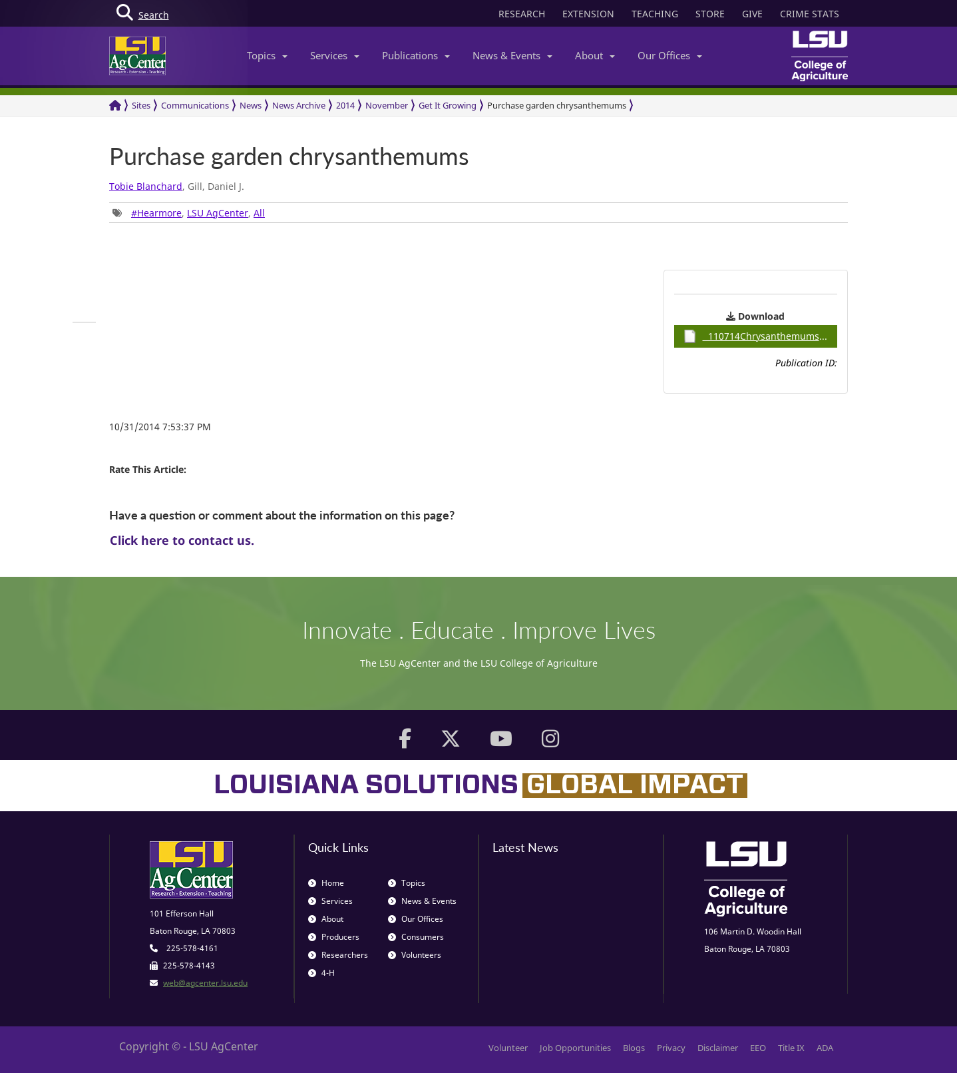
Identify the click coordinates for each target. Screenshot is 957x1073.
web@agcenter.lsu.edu (205, 982)
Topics (267, 55)
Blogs (634, 1048)
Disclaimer (717, 1048)
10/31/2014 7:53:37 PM (160, 426)
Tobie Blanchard (145, 186)
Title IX (791, 1048)
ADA (825, 1048)
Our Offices (670, 55)
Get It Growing (448, 105)
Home (326, 883)
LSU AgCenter (217, 212)
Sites (141, 105)
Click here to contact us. (182, 540)
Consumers (416, 936)
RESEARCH (521, 13)
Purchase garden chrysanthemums (556, 105)
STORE (710, 13)
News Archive (298, 105)
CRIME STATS (809, 13)
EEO (758, 1048)
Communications (195, 105)
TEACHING (655, 13)
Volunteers (414, 954)
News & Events (512, 55)
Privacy (671, 1048)
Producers (333, 936)
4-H (321, 972)
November (386, 105)
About (595, 55)
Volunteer (508, 1048)
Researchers (338, 954)
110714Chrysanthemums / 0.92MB (760, 336)
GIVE (752, 13)
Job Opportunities (575, 1048)
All (259, 212)
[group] (84, 322)
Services (334, 55)
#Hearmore (156, 212)
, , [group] (188, 212)
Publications (416, 55)
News (251, 105)
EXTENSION (588, 13)
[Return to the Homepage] (115, 106)
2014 (345, 105)
